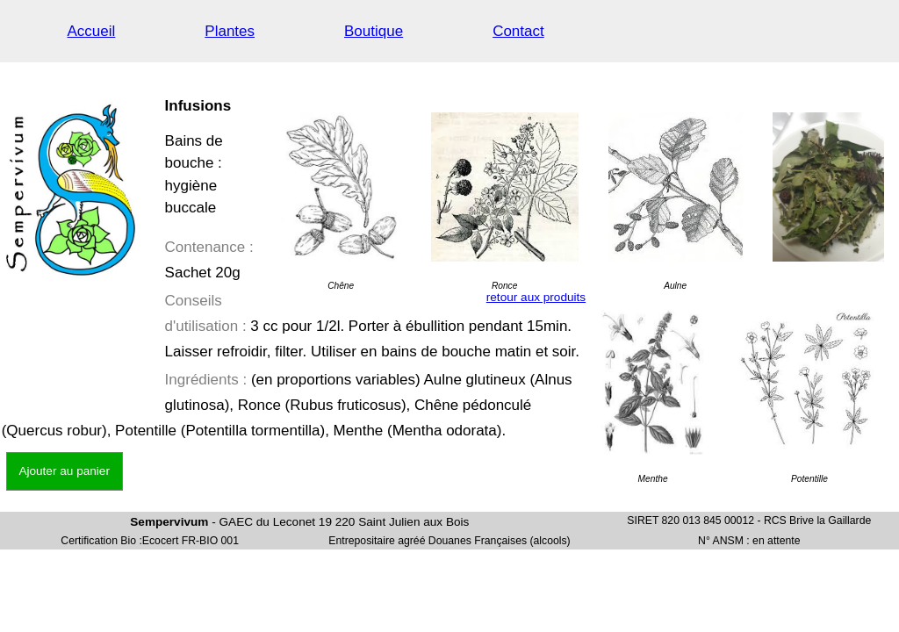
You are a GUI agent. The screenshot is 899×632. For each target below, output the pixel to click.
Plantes (230, 31)
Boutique (373, 31)
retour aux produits (536, 297)
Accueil (92, 31)
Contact (518, 31)
